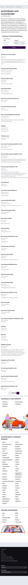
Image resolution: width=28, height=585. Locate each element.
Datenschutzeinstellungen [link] (6, 557)
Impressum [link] (3, 549)
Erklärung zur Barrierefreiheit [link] (7, 558)
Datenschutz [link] (4, 555)
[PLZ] (8, 42)
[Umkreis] (19, 42)
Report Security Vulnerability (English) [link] (9, 560)
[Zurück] (10, 393)
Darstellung (3, 570)
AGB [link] (2, 551)
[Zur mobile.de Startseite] (11, 2)
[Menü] (25, 2)
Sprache (3, 565)
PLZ (4, 40)
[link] (9, 166)
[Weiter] (17, 393)
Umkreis (16, 40)
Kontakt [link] (2, 553)
